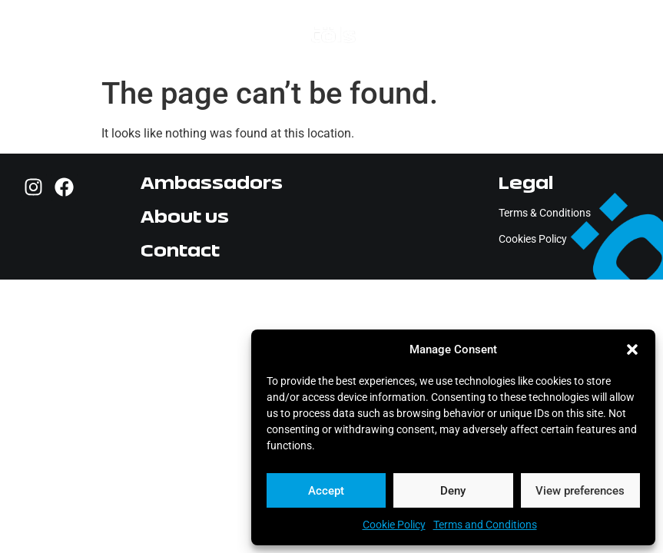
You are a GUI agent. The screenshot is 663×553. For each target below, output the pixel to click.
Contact (180, 250)
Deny (453, 491)
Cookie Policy (394, 524)
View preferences (580, 491)
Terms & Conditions (545, 213)
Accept (326, 491)
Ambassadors (212, 182)
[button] (632, 349)
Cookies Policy (533, 239)
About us (185, 216)
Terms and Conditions (485, 524)
